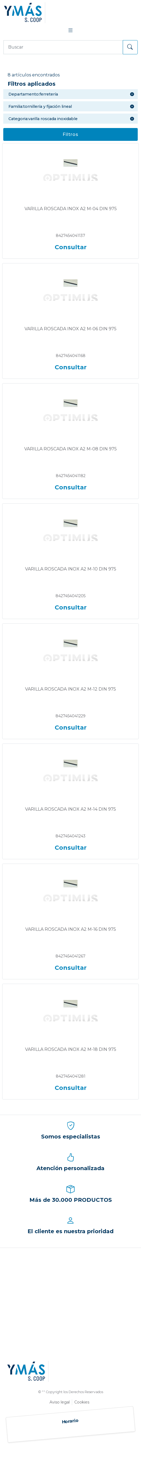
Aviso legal (60, 1402)
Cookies (81, 1402)
